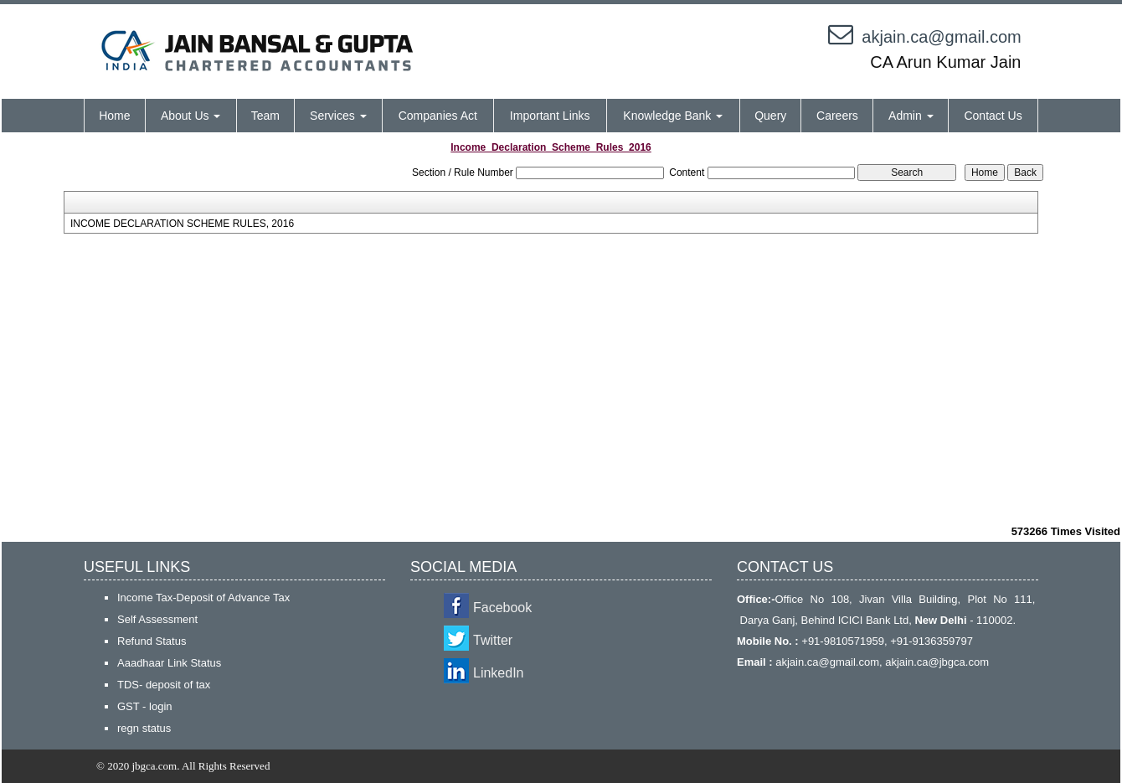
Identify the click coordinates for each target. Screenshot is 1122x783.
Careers (837, 115)
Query (770, 115)
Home (114, 115)
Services (338, 115)
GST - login (144, 706)
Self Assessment (157, 619)
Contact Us (993, 115)
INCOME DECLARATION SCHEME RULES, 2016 (182, 223)
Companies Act (438, 115)
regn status (144, 728)
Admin (911, 115)
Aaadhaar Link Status (169, 663)
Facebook (502, 607)
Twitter (492, 640)
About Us (190, 115)
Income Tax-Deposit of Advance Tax (203, 597)
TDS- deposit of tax (163, 684)
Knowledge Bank (673, 115)
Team (265, 115)
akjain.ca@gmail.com (941, 37)
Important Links (550, 115)
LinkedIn (498, 673)
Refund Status (151, 641)
